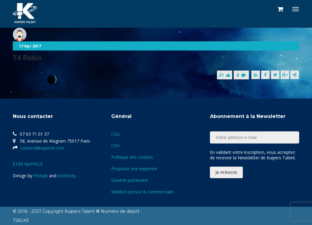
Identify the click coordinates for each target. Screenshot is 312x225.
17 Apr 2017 (30, 46)
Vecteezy (66, 175)
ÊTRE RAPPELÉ (28, 164)
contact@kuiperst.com (42, 148)
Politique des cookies (132, 157)
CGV (115, 145)
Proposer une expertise (134, 168)
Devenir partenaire (129, 180)
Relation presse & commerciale (142, 192)
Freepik (41, 175)
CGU (115, 134)
